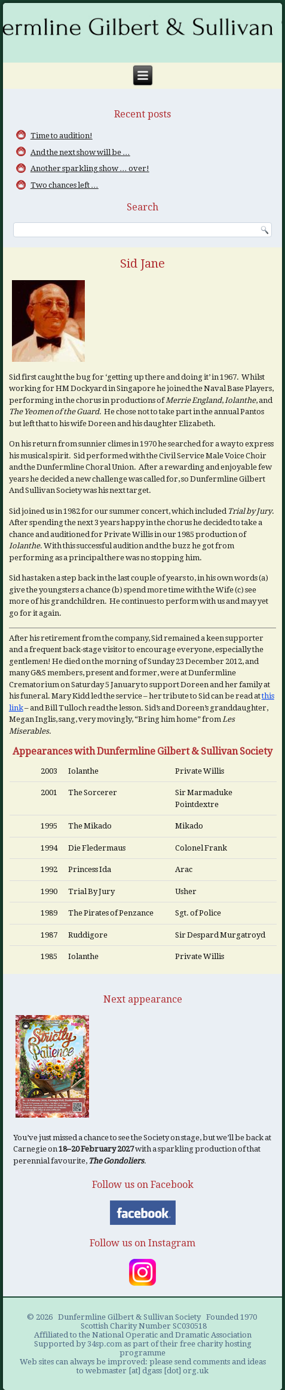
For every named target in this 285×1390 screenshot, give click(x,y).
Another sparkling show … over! (89, 168)
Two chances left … (64, 185)
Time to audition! (61, 135)
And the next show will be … (80, 152)
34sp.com (104, 1343)
